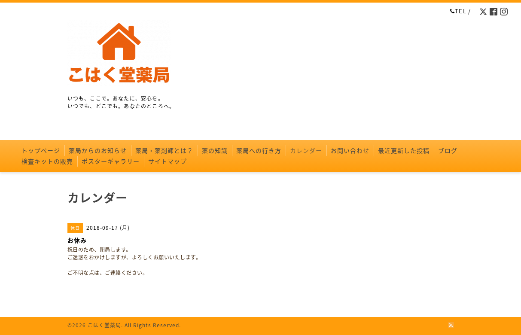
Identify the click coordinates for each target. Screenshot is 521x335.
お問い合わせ (350, 150)
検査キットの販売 (47, 161)
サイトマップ (167, 161)
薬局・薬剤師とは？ (164, 150)
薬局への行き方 (258, 150)
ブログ (447, 150)
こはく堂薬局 (104, 325)
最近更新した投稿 (404, 150)
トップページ (40, 150)
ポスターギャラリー (111, 161)
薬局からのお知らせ (98, 150)
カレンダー (306, 150)
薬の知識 (215, 150)
